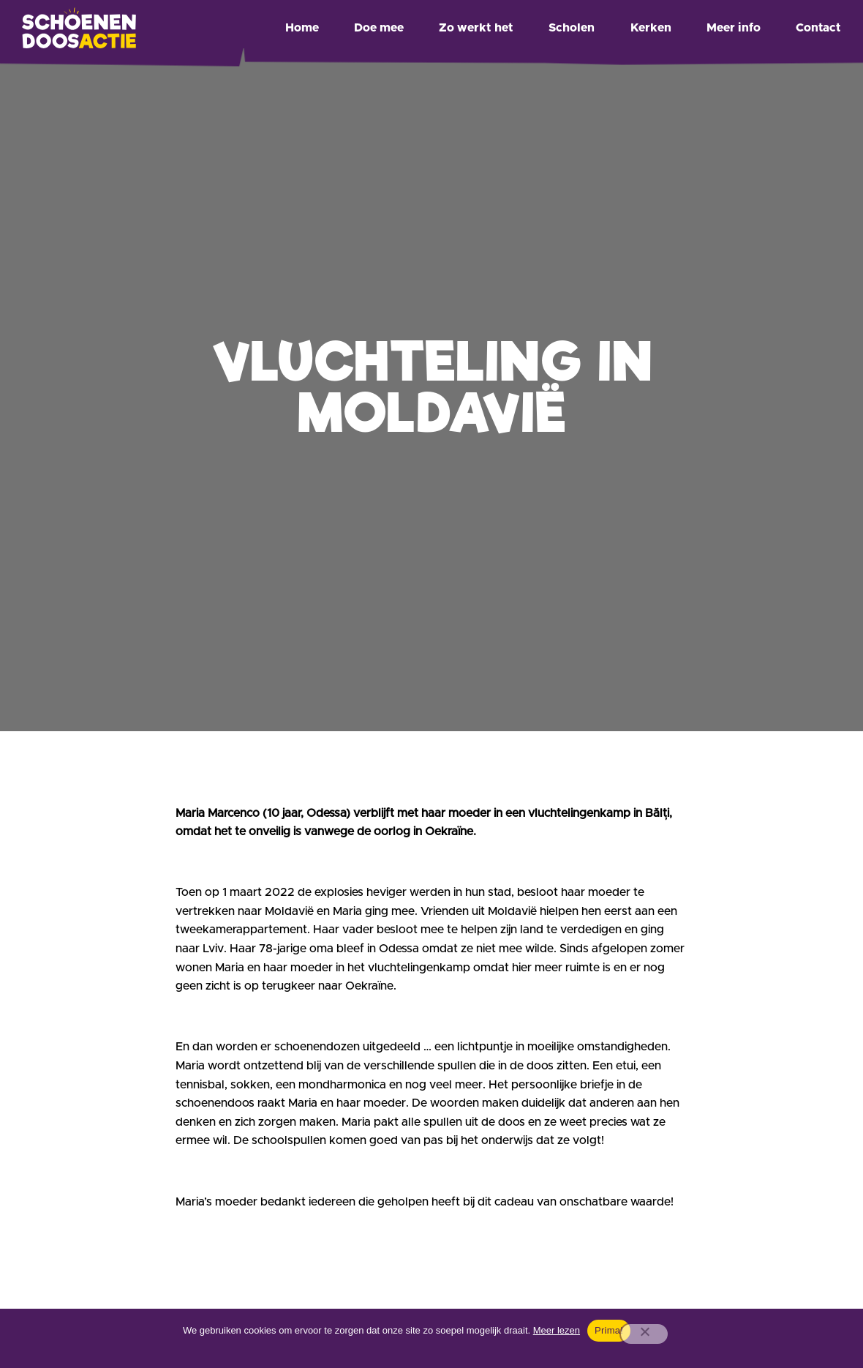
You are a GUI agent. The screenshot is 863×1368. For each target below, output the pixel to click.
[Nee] (644, 1334)
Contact (818, 28)
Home (302, 28)
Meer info (733, 28)
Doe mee (379, 28)
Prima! (609, 1330)
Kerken (650, 28)
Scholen (572, 28)
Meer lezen (556, 1330)
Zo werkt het (476, 28)
